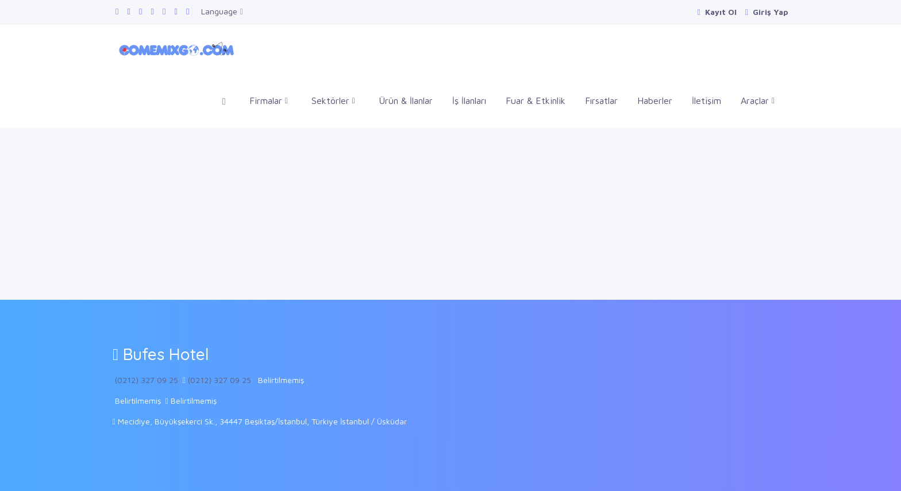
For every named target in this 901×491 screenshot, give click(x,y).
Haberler (654, 100)
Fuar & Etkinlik (535, 100)
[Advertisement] (450, 213)
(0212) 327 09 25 (146, 380)
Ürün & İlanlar (406, 100)
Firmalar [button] (268, 101)
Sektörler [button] (333, 101)
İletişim (706, 100)
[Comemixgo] (174, 48)
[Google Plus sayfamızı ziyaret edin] (128, 11)
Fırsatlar (601, 100)
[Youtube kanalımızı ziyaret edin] (164, 11)
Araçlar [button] (758, 101)
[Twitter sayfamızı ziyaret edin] (140, 11)
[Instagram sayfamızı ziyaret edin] (175, 11)
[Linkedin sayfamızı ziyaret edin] (152, 11)
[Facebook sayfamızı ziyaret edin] (116, 11)
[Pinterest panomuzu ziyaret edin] (187, 11)
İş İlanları (469, 100)
